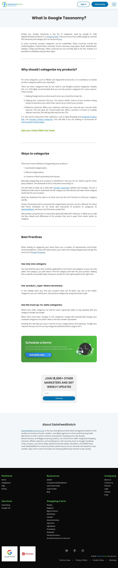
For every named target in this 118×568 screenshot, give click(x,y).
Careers (107, 492)
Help (3, 486)
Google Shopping (38, 252)
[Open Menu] (114, 4)
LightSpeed (51, 526)
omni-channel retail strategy (32, 122)
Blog (48, 492)
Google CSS (6, 508)
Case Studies (52, 489)
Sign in (83, 4)
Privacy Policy (81, 560)
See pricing (100, 4)
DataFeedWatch (27, 209)
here (60, 39)
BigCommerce (52, 511)
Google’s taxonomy (61, 188)
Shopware (50, 532)
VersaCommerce (53, 535)
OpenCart (50, 523)
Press (106, 495)
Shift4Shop (51, 514)
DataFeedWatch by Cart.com (32, 431)
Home (4, 480)
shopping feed (52, 36)
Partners (107, 486)
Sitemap (112, 560)
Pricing (4, 489)
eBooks (49, 480)
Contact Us (108, 483)
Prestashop (51, 529)
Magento (50, 508)
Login (106, 489)
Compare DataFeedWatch (57, 483)
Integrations (6, 483)
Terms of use (64, 560)
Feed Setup (6, 505)
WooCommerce (53, 520)
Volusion (50, 517)
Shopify (49, 505)
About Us (107, 480)
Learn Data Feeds (53, 486)
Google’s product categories (41, 119)
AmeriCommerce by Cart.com (58, 538)
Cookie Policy (98, 560)
